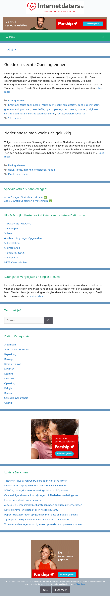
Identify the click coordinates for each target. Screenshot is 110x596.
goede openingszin (88, 104)
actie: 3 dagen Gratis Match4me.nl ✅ (25, 197)
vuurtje (81, 113)
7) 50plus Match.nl (14, 252)
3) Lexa (8, 233)
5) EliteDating (12, 243)
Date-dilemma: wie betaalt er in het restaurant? (31, 509)
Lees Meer (61, 589)
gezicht (72, 104)
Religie (8, 388)
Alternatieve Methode (16, 349)
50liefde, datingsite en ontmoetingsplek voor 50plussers (36, 490)
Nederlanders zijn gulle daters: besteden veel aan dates (36, 485)
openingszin (60, 109)
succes (60, 113)
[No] (106, 586)
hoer (34, 109)
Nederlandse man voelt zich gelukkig (37, 133)
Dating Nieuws (16, 100)
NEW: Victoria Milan (15, 262)
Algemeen (10, 344)
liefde (41, 109)
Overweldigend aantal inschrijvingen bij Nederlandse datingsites (41, 495)
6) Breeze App (12, 247)
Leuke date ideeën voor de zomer (23, 500)
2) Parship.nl (11, 228)
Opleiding (9, 383)
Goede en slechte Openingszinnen (35, 64)
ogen (49, 109)
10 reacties (14, 118)
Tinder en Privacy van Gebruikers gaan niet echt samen (35, 480)
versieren (70, 113)
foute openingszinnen (54, 104)
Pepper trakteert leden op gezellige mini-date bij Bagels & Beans (41, 514)
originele (93, 109)
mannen (28, 169)
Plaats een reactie (18, 174)
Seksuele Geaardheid (16, 397)
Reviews (8, 393)
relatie (51, 169)
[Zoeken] (48, 320)
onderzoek (40, 169)
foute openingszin (30, 104)
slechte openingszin (15, 113)
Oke (45, 589)
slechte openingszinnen (41, 113)
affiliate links (79, 584)
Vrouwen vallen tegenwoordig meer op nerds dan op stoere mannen (43, 524)
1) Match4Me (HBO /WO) (18, 223)
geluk (11, 169)
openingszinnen (77, 109)
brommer (13, 104)
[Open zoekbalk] (103, 36)
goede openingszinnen (17, 109)
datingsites (36, 296)
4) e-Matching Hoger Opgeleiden (23, 238)
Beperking (10, 354)
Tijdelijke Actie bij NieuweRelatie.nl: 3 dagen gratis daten (36, 519)
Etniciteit (9, 368)
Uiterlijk (8, 402)
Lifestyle (9, 378)
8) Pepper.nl (11, 257)
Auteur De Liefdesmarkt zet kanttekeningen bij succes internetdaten (43, 505)
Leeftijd (8, 373)
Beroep (8, 359)
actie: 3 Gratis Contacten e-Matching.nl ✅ (28, 200)
